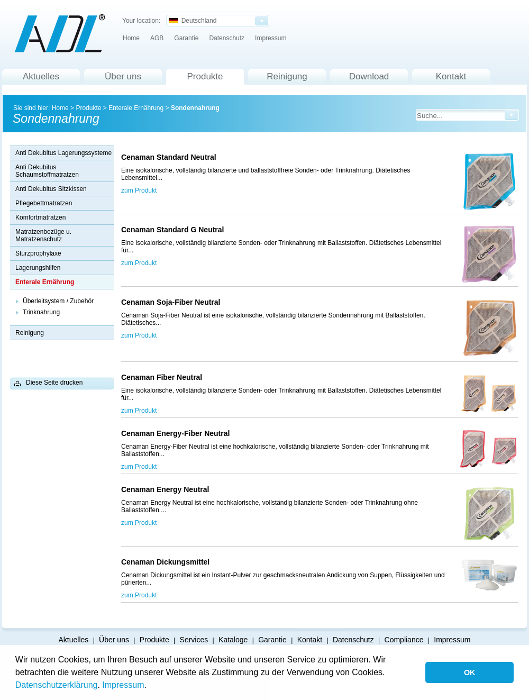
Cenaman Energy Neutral (167, 489)
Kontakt (451, 76)
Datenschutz (226, 38)
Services (194, 639)
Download (369, 76)
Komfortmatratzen (40, 217)
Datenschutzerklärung (56, 684)
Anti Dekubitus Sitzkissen (51, 189)
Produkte (205, 76)
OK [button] (470, 672)
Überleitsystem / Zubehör (58, 301)
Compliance (404, 639)
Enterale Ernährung (135, 108)
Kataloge (233, 639)
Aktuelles (41, 76)
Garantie (186, 38)
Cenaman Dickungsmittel (165, 562)
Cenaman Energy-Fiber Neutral (178, 433)
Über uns (123, 76)
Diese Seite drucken (54, 382)
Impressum (123, 684)
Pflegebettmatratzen (43, 203)
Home (131, 38)
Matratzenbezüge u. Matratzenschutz (43, 235)
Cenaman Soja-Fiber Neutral (172, 302)
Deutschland (192, 20)
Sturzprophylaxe (38, 253)
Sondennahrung (195, 108)
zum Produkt (139, 190)
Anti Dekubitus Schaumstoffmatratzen (47, 170)
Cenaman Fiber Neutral (163, 377)
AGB (156, 38)
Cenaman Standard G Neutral (172, 229)
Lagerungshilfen (37, 267)
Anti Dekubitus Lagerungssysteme (63, 153)
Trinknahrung (41, 312)
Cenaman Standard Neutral (171, 157)
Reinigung (287, 76)
